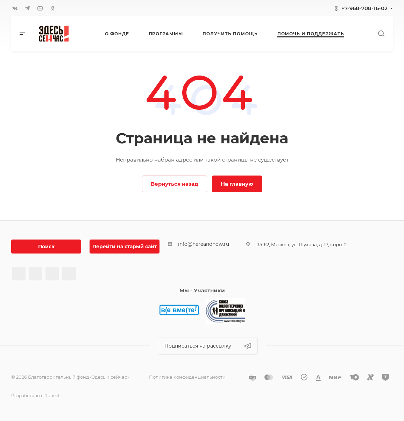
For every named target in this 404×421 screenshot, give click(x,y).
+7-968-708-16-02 (364, 8)
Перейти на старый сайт (124, 246)
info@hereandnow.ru (203, 244)
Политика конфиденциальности (187, 377)
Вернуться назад (174, 183)
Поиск (46, 246)
